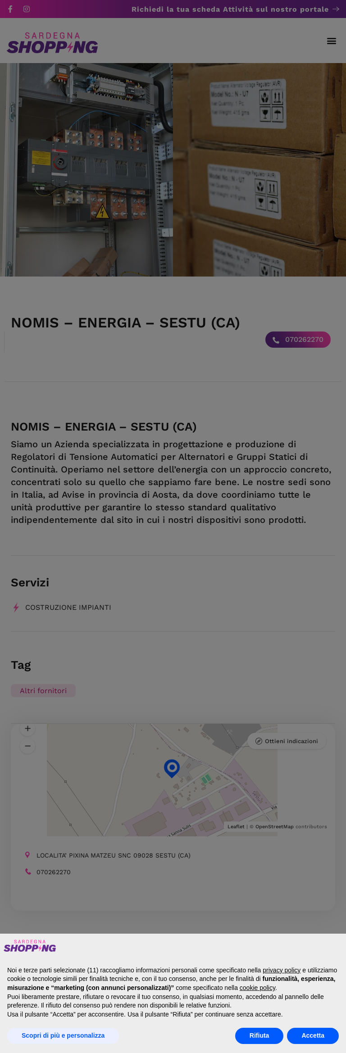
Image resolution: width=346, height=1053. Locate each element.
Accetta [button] (312, 1035)
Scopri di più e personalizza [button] (63, 1035)
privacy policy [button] (281, 970)
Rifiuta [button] (259, 1035)
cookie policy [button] (257, 987)
